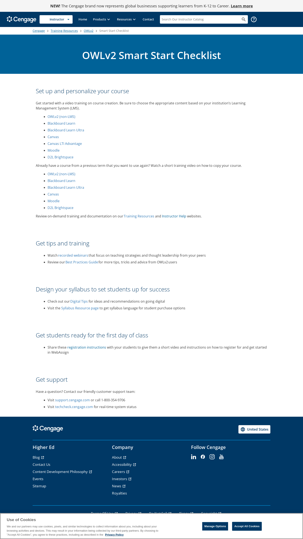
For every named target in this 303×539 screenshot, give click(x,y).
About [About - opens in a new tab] (117, 457)
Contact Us (41, 464)
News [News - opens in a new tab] (117, 486)
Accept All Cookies (247, 526)
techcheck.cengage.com (74, 406)
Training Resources (64, 31)
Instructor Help (174, 216)
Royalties (119, 493)
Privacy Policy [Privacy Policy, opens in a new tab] (114, 534)
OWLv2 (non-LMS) (62, 116)
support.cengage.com (72, 400)
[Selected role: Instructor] (56, 19)
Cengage (39, 31)
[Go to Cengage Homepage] (21, 19)
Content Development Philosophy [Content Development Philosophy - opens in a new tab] (61, 471)
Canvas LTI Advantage (65, 143)
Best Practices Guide (81, 262)
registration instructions (86, 347)
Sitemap (39, 486)
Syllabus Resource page (80, 308)
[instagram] (212, 457)
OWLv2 (88, 31)
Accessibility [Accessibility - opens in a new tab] (122, 464)
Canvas (53, 137)
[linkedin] (193, 457)
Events (38, 478)
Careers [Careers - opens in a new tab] (119, 471)
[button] (102, 19)
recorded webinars (73, 255)
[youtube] (221, 457)
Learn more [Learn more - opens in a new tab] (242, 5)
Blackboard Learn (62, 123)
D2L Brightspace (61, 157)
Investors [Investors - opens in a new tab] (120, 478)
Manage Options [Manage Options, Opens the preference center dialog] (215, 526)
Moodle (54, 150)
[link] (83, 19)
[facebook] (202, 457)
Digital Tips (79, 301)
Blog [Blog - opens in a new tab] (37, 457)
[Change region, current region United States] (254, 429)
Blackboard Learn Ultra (66, 130)
